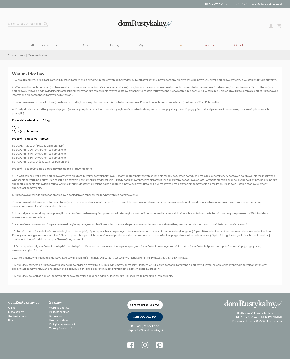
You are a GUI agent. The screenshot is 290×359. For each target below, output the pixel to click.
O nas (11, 307)
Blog (11, 320)
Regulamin (55, 316)
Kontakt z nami (17, 316)
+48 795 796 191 (145, 317)
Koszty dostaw (58, 320)
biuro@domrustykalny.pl (266, 4)
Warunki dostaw (59, 307)
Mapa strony (16, 311)
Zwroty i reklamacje (61, 328)
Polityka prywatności (62, 324)
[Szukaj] (28, 24)
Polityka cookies (59, 311)
